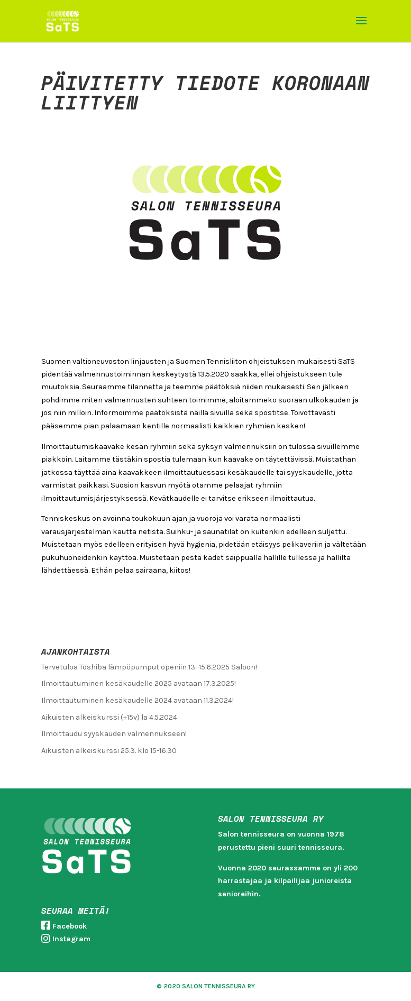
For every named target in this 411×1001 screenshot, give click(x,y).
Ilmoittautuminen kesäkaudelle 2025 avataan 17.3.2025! (138, 683)
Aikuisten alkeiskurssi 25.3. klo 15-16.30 (109, 750)
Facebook (69, 926)
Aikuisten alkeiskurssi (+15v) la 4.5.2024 (109, 717)
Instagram (71, 938)
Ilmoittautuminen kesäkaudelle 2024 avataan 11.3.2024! (137, 700)
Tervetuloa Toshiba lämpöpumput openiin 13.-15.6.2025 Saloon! (149, 667)
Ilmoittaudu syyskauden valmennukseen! (114, 733)
